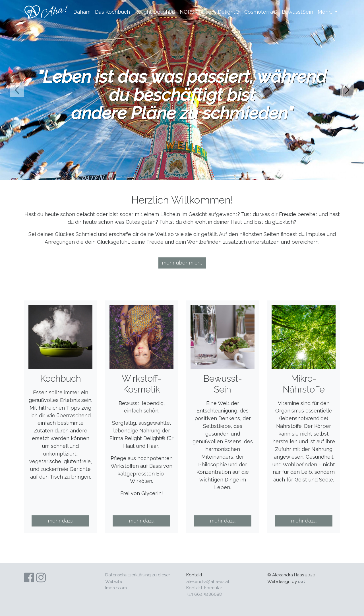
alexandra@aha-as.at (207, 581)
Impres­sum (116, 587)
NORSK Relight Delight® (210, 12)
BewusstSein (297, 12)
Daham (81, 12)
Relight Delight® (155, 12)
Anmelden (359, 611)
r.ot (301, 581)
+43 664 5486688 (204, 594)
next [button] (347, 90)
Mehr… (325, 12)
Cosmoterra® (260, 12)
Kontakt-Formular (204, 587)
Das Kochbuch (112, 12)
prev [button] (17, 90)
